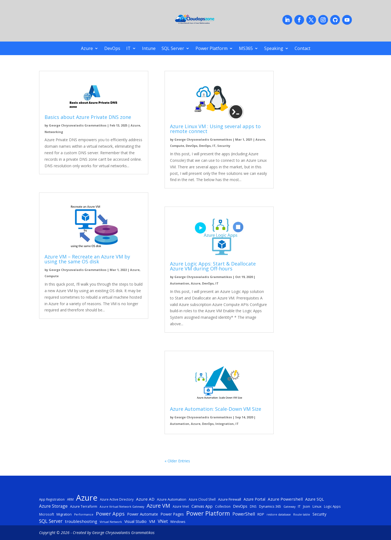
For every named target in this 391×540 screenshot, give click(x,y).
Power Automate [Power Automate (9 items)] (142, 514)
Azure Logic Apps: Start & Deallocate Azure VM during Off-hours (213, 266)
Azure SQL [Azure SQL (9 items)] (314, 499)
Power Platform (211, 48)
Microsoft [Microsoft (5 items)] (46, 514)
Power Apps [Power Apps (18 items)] (110, 513)
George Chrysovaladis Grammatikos (77, 125)
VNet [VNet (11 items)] (163, 521)
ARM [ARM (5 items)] (70, 499)
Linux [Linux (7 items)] (317, 506)
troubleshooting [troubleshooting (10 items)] (81, 521)
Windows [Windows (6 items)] (177, 521)
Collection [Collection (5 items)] (223, 506)
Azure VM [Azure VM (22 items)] (158, 506)
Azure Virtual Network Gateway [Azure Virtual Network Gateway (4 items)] (122, 507)
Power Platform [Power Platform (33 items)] (208, 513)
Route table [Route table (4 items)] (301, 514)
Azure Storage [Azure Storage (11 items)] (53, 506)
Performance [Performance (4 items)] (83, 514)
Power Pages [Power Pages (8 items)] (172, 514)
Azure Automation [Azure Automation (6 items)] (171, 499)
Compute (52, 276)
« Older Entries (177, 460)
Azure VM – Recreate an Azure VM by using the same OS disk (87, 259)
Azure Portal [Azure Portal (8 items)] (254, 499)
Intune (149, 48)
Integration (224, 424)
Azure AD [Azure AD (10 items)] (145, 499)
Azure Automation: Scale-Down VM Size (215, 409)
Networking (54, 132)
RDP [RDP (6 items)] (260, 514)
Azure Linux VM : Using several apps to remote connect (215, 128)
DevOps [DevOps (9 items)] (240, 506)
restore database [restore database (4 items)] (279, 514)
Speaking (273, 48)
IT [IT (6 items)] (299, 506)
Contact (302, 48)
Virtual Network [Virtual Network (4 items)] (111, 522)
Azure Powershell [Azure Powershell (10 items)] (285, 499)
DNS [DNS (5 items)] (253, 506)
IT (128, 48)
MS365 (246, 48)
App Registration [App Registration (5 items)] (52, 499)
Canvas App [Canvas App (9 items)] (202, 506)
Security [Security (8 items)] (319, 514)
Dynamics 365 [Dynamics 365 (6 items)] (270, 506)
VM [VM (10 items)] (152, 521)
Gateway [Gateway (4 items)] (289, 507)
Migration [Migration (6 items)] (64, 514)
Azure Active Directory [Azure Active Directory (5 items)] (117, 499)
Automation (179, 283)
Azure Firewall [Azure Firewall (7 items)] (229, 499)
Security (223, 146)
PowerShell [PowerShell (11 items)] (243, 514)
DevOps (112, 48)
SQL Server (173, 48)
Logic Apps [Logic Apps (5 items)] (332, 506)
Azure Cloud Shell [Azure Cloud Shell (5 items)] (202, 499)
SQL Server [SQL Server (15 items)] (50, 521)
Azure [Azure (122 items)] (86, 498)
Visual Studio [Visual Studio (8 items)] (135, 521)
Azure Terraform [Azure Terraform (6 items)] (83, 506)
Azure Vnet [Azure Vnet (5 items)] (181, 506)
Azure (87, 48)
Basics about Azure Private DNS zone (88, 117)
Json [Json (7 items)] (306, 506)
